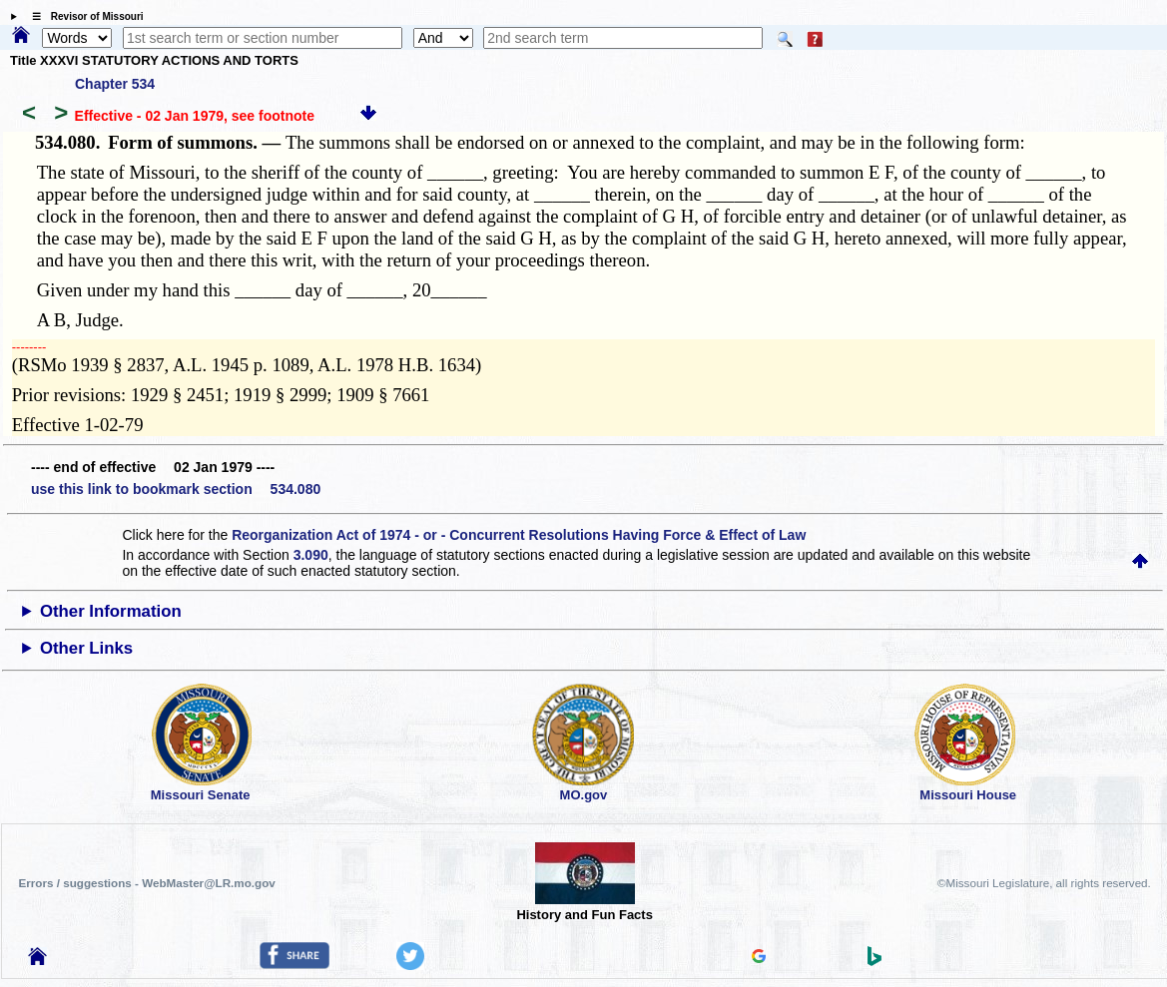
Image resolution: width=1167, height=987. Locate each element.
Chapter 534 (115, 84)
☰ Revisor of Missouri (83, 16)
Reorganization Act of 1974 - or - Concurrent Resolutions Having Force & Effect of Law (519, 535)
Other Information (111, 611)
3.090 (310, 555)
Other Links (86, 648)
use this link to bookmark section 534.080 (175, 489)
